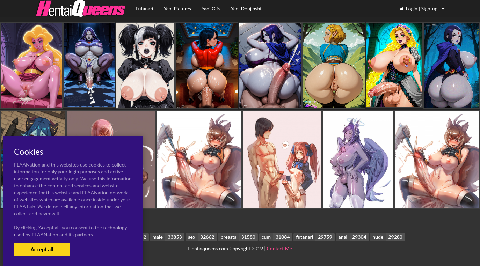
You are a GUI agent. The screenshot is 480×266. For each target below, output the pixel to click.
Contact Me (279, 248)
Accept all (41, 249)
